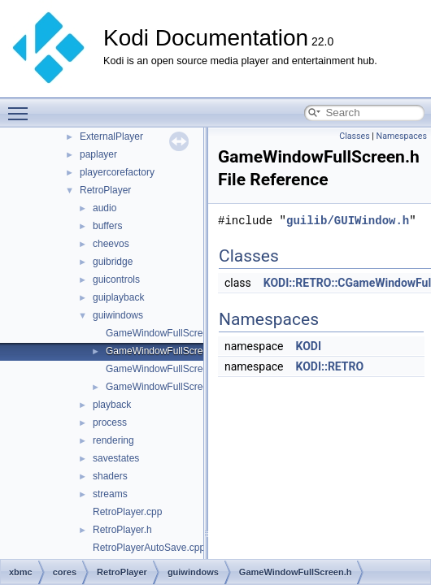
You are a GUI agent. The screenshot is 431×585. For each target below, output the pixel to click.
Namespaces (402, 136)
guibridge (113, 261)
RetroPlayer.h (122, 529)
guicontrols (116, 279)
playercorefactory (117, 172)
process (110, 422)
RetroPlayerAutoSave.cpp (149, 547)
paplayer (98, 154)
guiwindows (118, 315)
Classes (354, 136)
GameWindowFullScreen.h (164, 351)
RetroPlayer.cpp (127, 512)
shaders (110, 476)
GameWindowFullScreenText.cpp (178, 369)
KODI (308, 346)
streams (110, 494)
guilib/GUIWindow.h (347, 220)
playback (112, 404)
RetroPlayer (105, 190)
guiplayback (118, 297)
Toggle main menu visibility (22, 106)
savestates (116, 458)
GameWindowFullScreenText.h (173, 386)
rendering (113, 440)
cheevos (111, 243)
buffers (107, 226)
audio (104, 208)
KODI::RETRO (329, 366)
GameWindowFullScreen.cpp (169, 333)
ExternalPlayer (111, 136)
